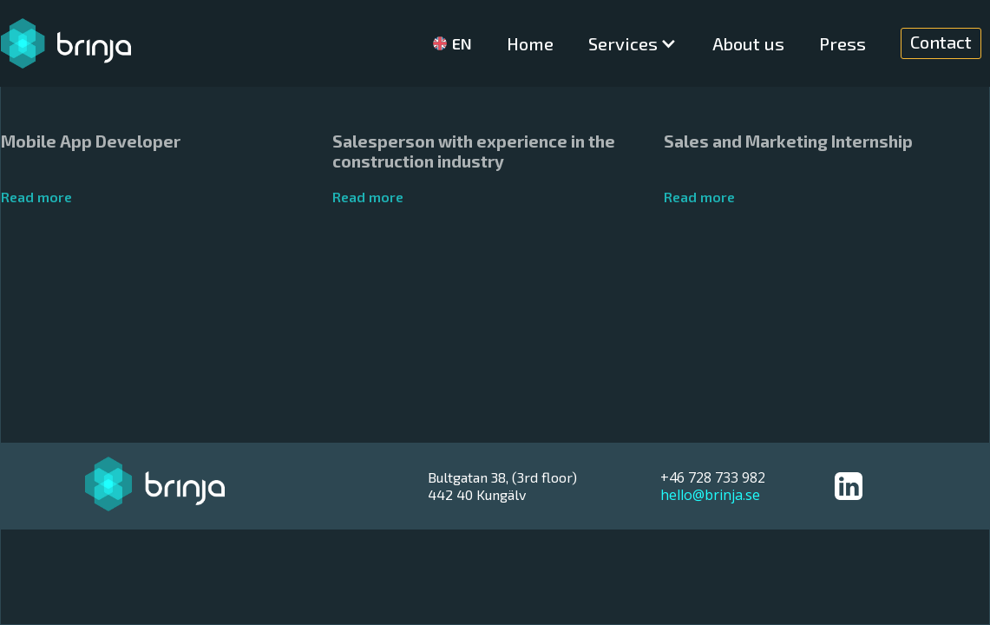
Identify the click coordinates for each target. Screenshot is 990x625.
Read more (36, 196)
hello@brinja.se (710, 494)
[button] (633, 43)
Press (842, 43)
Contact (941, 41)
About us (748, 43)
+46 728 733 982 (712, 477)
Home (530, 43)
